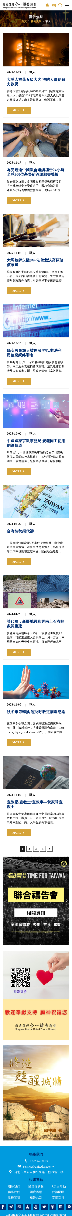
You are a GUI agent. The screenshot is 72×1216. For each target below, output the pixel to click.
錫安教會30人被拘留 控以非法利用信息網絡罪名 (34, 352)
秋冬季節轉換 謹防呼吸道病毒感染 (36, 712)
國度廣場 (36, 1192)
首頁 (24, 21)
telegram (11, 1207)
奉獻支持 (58, 1197)
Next (66, 901)
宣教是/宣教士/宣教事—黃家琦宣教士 (35, 804)
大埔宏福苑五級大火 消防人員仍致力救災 (36, 81)
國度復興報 (36, 1186)
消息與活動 (58, 1186)
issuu (61, 1207)
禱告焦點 (36, 21)
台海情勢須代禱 (20, 531)
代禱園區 (58, 1192)
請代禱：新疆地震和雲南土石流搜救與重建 (35, 623)
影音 (47, 5)
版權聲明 (14, 1197)
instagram (19, 1207)
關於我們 (14, 1186)
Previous (6, 901)
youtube (36, 1207)
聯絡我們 (14, 1192)
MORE (17, 110)
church (28, 1207)
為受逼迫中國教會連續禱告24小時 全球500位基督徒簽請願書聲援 (35, 172)
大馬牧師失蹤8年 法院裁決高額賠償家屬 (35, 262)
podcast (53, 1207)
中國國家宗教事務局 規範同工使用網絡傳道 (36, 443)
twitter (44, 1207)
